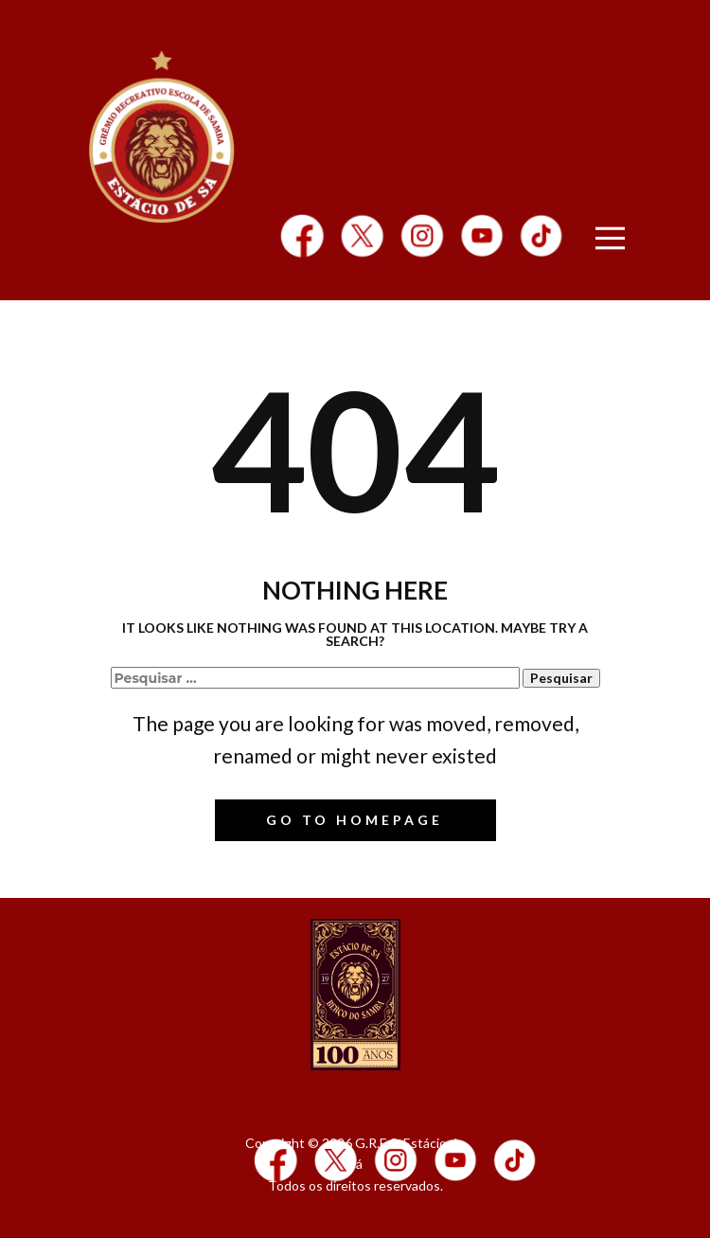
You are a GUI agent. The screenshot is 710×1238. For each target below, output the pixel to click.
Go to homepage (354, 820)
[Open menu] (610, 238)
